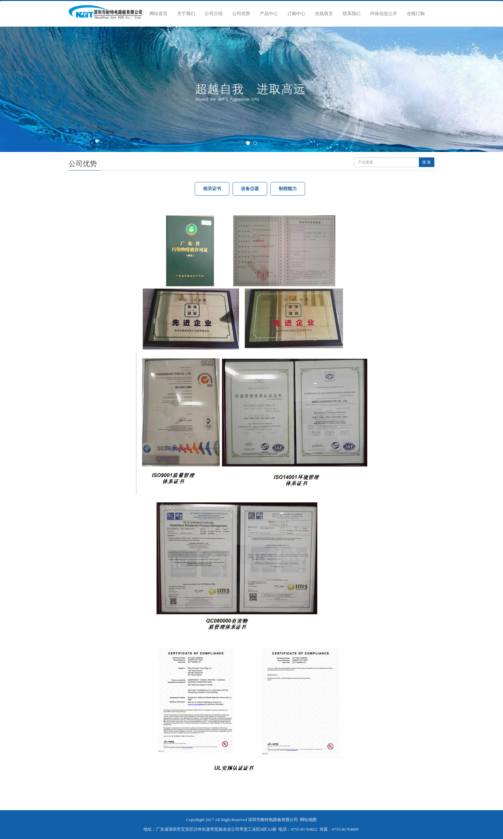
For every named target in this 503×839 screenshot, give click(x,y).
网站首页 (158, 13)
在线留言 (324, 13)
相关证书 (212, 188)
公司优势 (241, 13)
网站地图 (308, 819)
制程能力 (288, 188)
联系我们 (352, 13)
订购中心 (296, 13)
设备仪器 (250, 188)
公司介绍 (214, 13)
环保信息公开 (383, 13)
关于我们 (186, 13)
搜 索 (426, 162)
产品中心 (269, 13)
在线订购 (416, 13)
